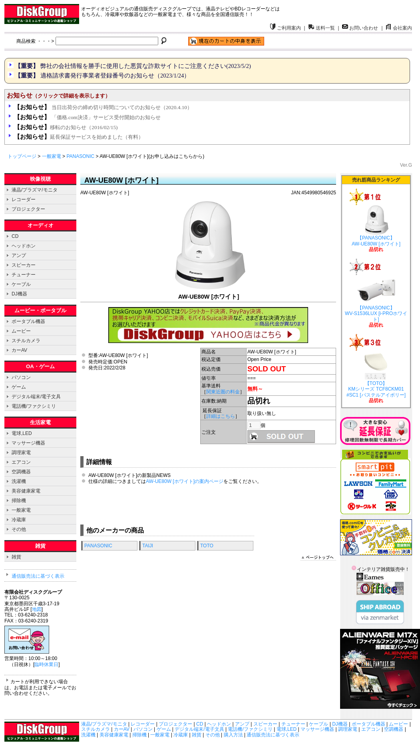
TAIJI (147, 546)
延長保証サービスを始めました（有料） (78, 137)
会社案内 (399, 28)
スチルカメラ (26, 340)
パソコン (21, 377)
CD (15, 236)
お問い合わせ (360, 28)
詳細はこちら (220, 416)
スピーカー (24, 265)
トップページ (22, 156)
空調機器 (21, 472)
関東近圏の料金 (223, 392)
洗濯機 (19, 481)
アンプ (19, 255)
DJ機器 (19, 294)
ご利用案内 (285, 28)
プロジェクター (28, 209)
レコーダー (24, 199)
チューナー (24, 274)
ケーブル (21, 284)
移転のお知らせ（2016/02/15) (65, 127)
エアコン (21, 462)
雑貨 (16, 557)
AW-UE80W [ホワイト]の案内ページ (184, 481)
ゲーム (19, 387)
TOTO (206, 546)
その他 (19, 529)
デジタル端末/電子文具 (36, 396)
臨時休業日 (46, 664)
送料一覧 (322, 28)
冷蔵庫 (19, 520)
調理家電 (21, 452)
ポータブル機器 (28, 321)
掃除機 (19, 500)
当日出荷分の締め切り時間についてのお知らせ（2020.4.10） (103, 107)
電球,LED (22, 433)
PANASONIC (80, 156)
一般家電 (51, 156)
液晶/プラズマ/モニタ (35, 190)
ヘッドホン (24, 246)
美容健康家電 (26, 491)
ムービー (21, 331)
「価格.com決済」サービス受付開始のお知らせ (87, 117)
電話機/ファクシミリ (34, 406)
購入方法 (233, 735)
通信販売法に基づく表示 (38, 576)
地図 (37, 609)
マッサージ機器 (28, 443)
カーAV (19, 350)
